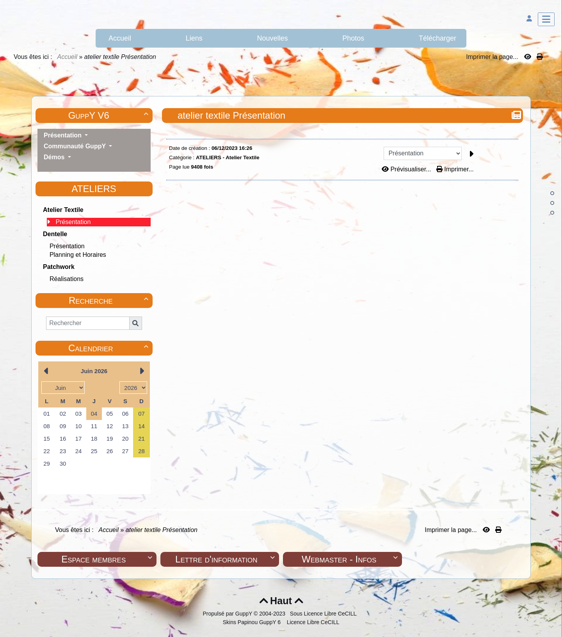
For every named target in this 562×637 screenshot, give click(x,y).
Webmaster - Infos (351, 559)
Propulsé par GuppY (228, 613)
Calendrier (109, 348)
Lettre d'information (226, 559)
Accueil (67, 56)
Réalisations (67, 279)
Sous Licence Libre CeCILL (324, 613)
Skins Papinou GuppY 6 (253, 622)
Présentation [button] (63, 135)
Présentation (73, 222)
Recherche (110, 300)
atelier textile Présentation (232, 115)
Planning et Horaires (78, 254)
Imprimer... (455, 169)
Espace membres (107, 559)
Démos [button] (55, 157)
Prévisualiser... (407, 169)
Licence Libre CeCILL (312, 622)
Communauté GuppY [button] (75, 146)
